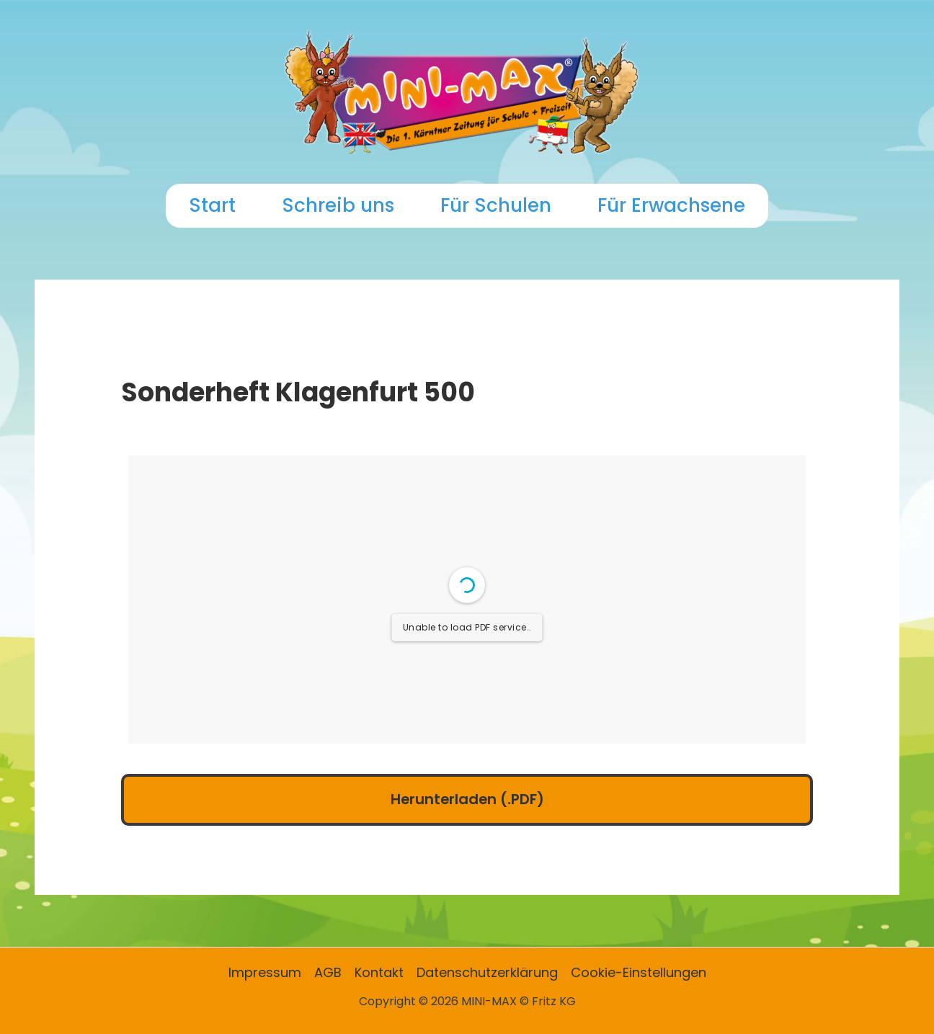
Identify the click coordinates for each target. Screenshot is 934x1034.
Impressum (264, 972)
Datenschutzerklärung (487, 972)
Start (212, 205)
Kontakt (379, 972)
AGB (328, 972)
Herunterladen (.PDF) (467, 799)
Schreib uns (338, 205)
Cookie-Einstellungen (638, 972)
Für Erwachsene (671, 205)
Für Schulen (495, 205)
